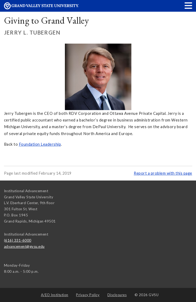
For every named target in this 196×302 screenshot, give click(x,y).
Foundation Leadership (40, 144)
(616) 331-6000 (17, 240)
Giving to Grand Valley (46, 20)
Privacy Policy (87, 295)
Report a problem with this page (163, 173)
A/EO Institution (54, 295)
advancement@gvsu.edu (24, 246)
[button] (189, 5)
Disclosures (117, 295)
